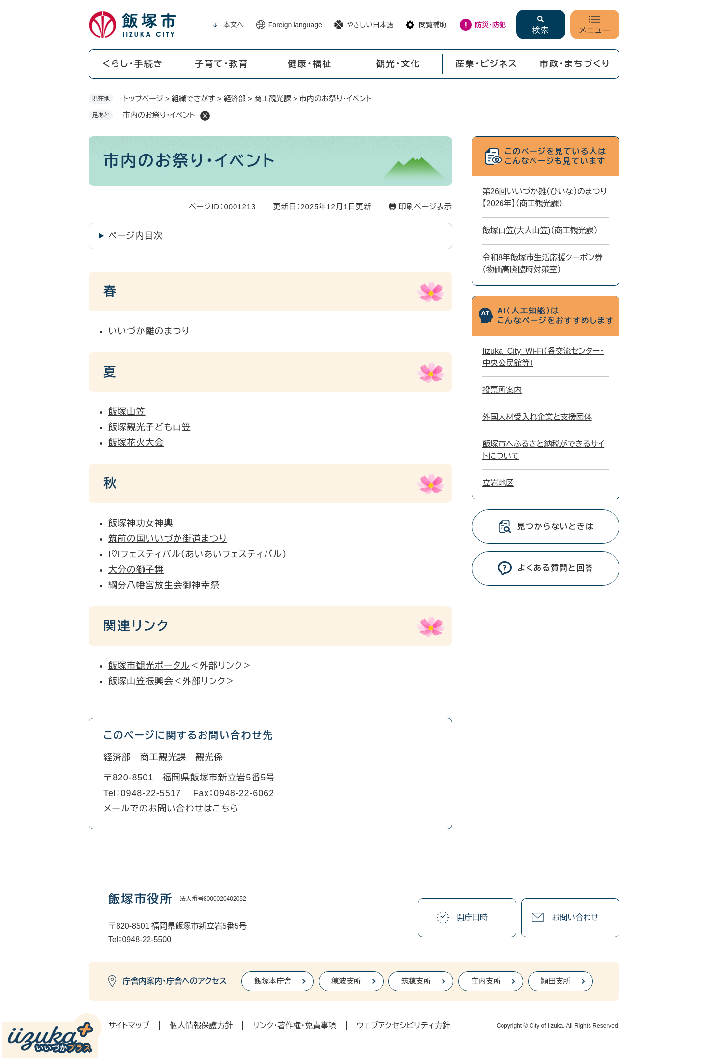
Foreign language (295, 25)
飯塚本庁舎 (272, 981)
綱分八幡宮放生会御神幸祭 (164, 585)
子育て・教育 (221, 64)
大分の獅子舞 (136, 570)
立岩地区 (498, 483)
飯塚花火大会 (136, 443)
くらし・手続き (132, 64)
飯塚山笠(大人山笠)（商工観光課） (540, 230)
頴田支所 (555, 981)
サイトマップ (128, 1025)
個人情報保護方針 (201, 1025)
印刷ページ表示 (425, 206)
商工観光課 (272, 98)
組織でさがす (193, 98)
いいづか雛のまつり (149, 331)
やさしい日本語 (370, 25)
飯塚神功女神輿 (140, 523)
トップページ (143, 98)
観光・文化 (398, 64)
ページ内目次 (135, 236)
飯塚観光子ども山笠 (149, 427)
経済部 (117, 757)
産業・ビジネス (487, 64)
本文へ (233, 25)
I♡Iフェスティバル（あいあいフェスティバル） (197, 554)
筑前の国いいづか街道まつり (167, 539)
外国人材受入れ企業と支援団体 (537, 417)
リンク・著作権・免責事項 (294, 1025)
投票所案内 (502, 390)
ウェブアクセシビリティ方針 (403, 1025)
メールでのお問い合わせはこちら (170, 808)
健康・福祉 (310, 64)
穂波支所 (346, 981)
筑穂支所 (416, 981)
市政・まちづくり (575, 64)
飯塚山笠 (127, 412)
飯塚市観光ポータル (149, 666)
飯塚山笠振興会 (140, 681)
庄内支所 (486, 981)
